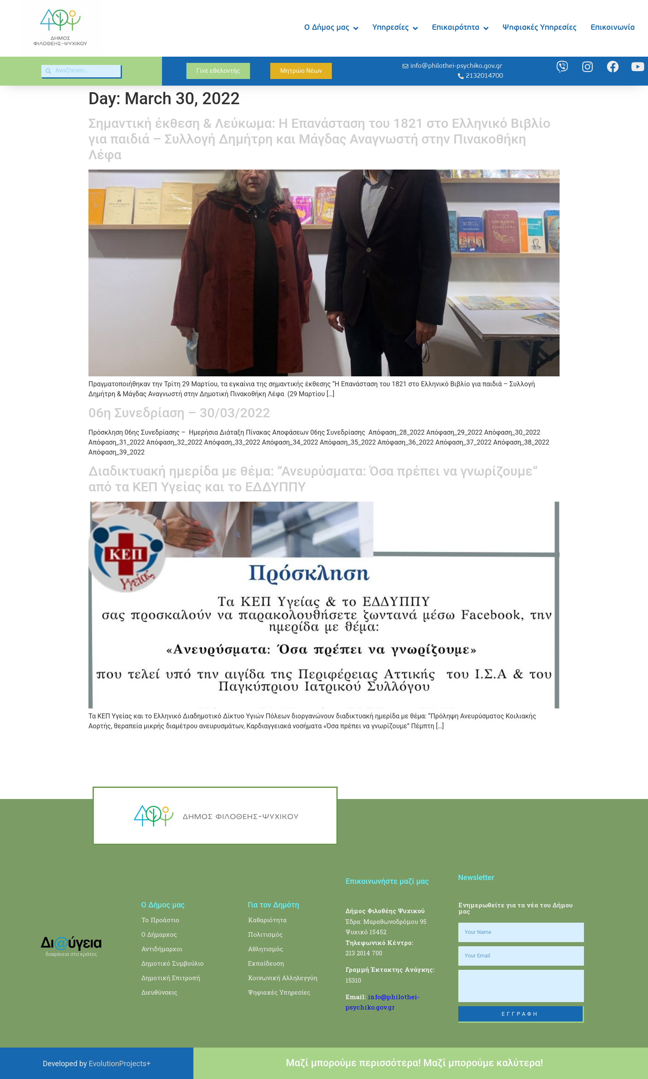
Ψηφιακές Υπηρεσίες (540, 28)
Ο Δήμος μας (331, 28)
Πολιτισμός (265, 934)
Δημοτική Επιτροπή (170, 978)
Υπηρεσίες (395, 28)
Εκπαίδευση (266, 963)
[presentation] (521, 986)
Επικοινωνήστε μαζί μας (387, 881)
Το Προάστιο (160, 920)
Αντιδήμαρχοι (161, 949)
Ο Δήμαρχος (159, 934)
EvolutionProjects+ (120, 1063)
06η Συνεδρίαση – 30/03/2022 (179, 413)
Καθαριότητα (267, 920)
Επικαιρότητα (460, 28)
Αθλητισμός (265, 949)
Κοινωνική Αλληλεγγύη (282, 978)
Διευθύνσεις (159, 992)
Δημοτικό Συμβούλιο (172, 963)
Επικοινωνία (613, 28)
